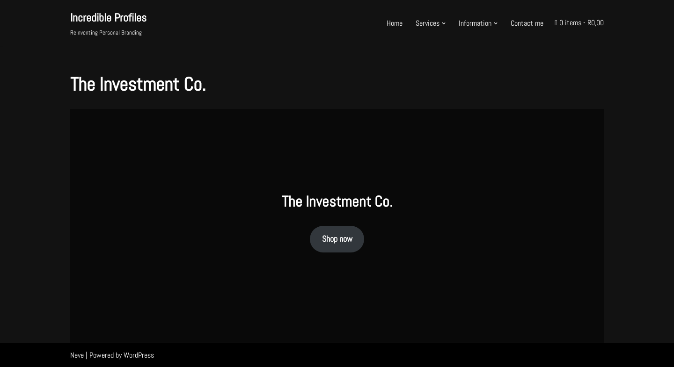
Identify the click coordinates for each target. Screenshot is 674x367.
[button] (444, 23)
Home (395, 23)
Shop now (337, 238)
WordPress (139, 355)
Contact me (527, 23)
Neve (77, 355)
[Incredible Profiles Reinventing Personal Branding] (108, 23)
